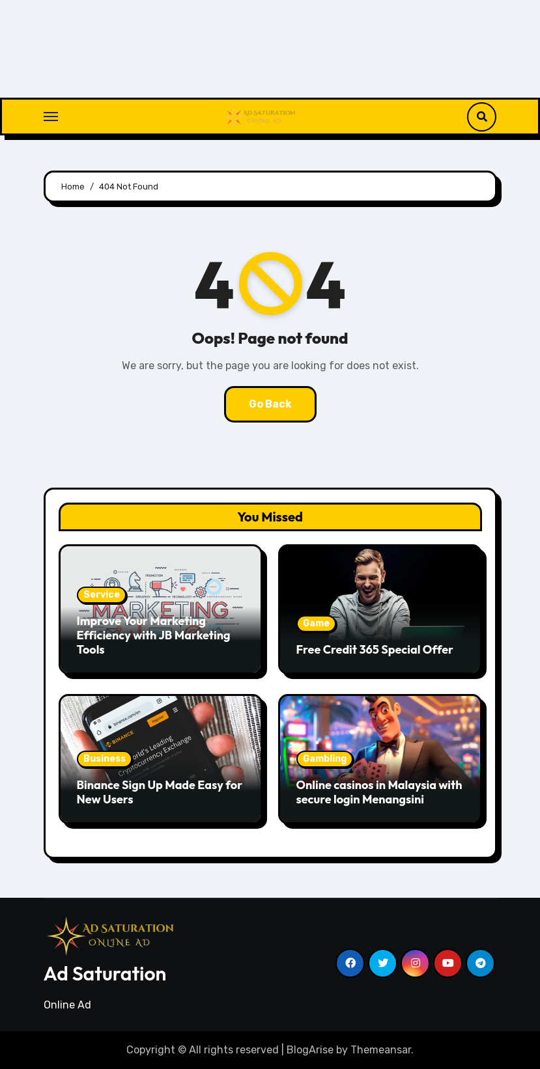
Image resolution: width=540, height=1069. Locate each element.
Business (104, 758)
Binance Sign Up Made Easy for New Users (160, 792)
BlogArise (310, 1050)
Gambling (325, 758)
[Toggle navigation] (51, 116)
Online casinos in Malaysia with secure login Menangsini (379, 792)
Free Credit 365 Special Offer (375, 649)
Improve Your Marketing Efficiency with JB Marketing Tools (154, 634)
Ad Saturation (105, 973)
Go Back (270, 404)
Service (101, 594)
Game (316, 623)
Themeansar (380, 1050)
